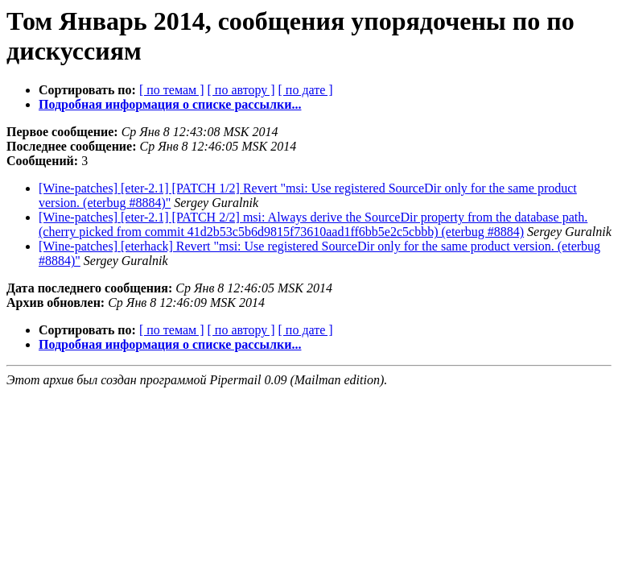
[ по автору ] (240, 90)
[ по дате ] (305, 90)
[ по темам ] (171, 90)
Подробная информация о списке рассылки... (170, 104)
